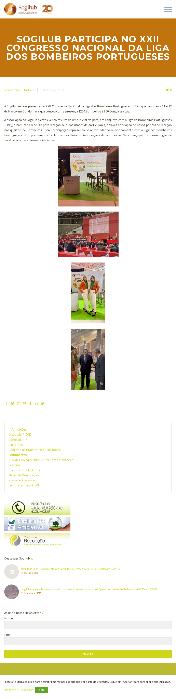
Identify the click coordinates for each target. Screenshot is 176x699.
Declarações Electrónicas (26, 470)
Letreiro (14, 465)
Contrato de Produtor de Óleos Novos (35, 450)
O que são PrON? (20, 434)
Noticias (30, 90)
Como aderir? (18, 440)
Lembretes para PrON (24, 485)
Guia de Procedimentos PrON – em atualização (41, 460)
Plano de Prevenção (22, 480)
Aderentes (16, 445)
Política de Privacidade (19, 690)
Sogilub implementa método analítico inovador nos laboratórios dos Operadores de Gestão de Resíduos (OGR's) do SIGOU (89, 589)
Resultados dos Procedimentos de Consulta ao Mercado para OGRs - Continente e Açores (70, 569)
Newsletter (12, 90)
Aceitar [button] (41, 689)
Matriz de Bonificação (24, 475)
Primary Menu (168, 9)
